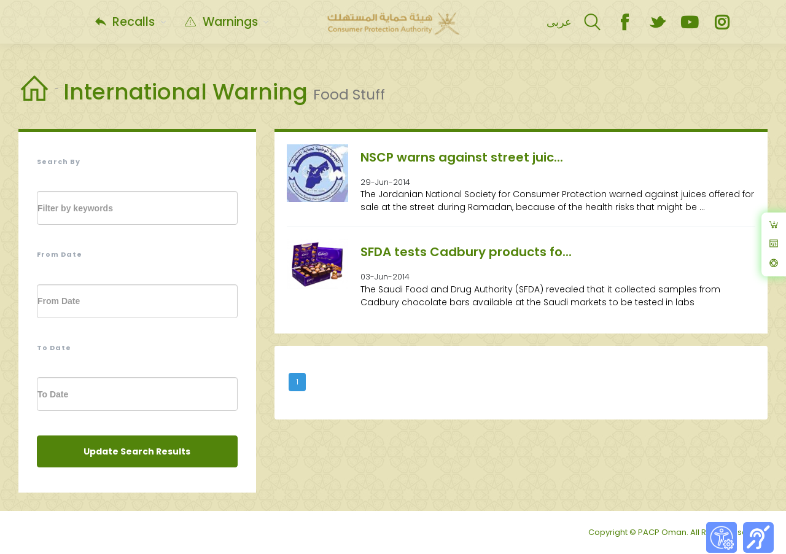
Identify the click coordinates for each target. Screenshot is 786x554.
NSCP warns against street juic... (461, 157)
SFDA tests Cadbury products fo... (466, 251)
